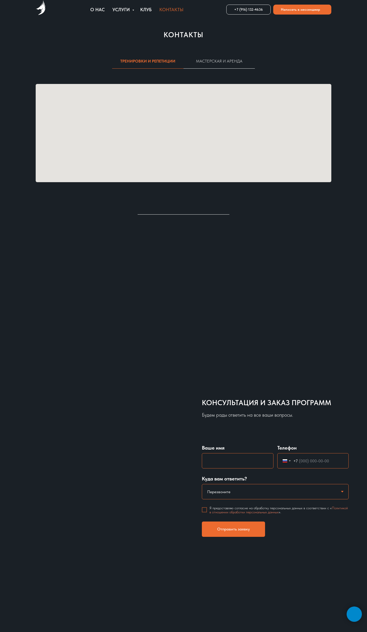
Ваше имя (213, 448)
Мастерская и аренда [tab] (219, 61)
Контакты (171, 9)
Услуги (121, 9)
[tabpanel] (183, 137)
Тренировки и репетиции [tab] (147, 61)
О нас (97, 9)
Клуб (146, 9)
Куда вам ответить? (224, 479)
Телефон (287, 448)
